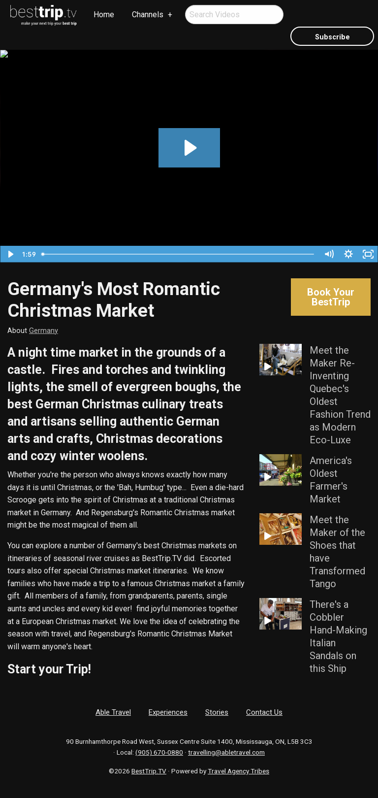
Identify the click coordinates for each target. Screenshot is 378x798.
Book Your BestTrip (330, 297)
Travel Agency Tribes (238, 771)
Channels (147, 14)
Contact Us (264, 712)
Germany (43, 331)
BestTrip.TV (148, 771)
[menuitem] (44, 15)
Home (104, 14)
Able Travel (113, 712)
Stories (216, 712)
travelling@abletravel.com (226, 752)
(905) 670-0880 (159, 752)
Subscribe (332, 37)
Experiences (168, 712)
